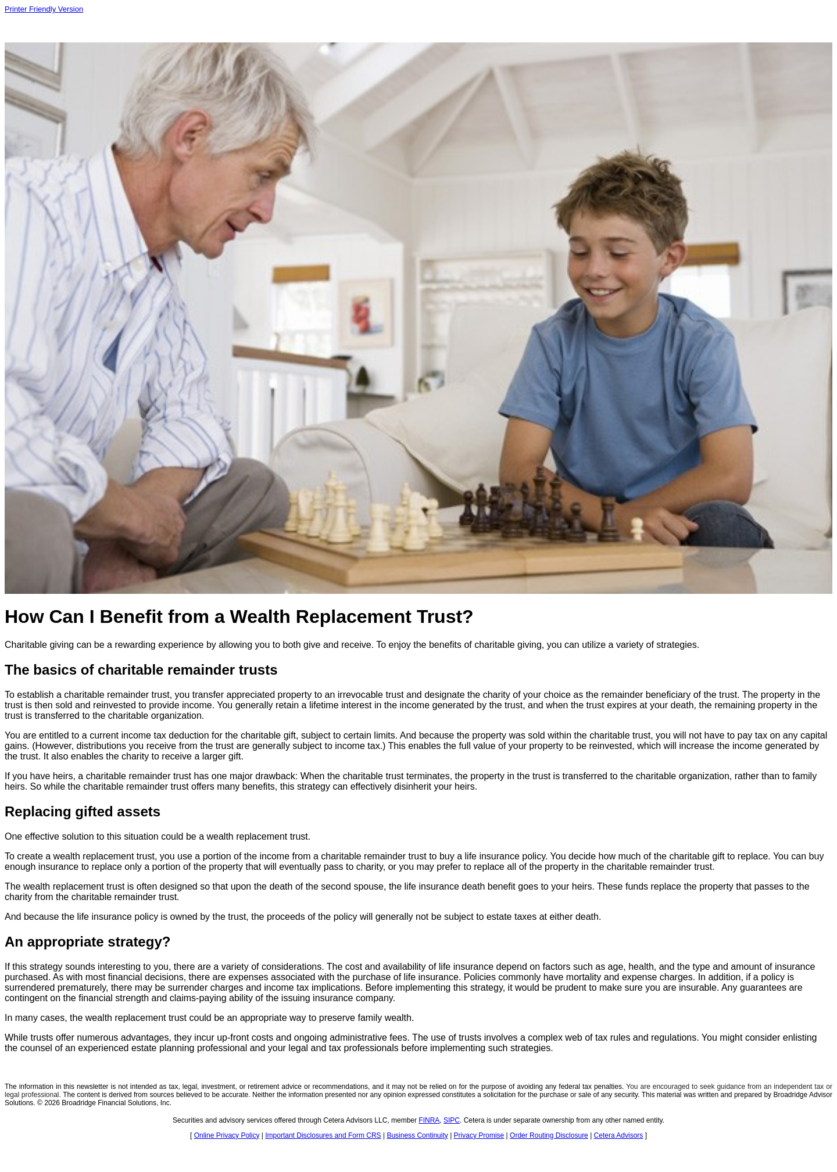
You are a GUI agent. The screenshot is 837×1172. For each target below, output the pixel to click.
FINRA (429, 1120)
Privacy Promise (479, 1135)
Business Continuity (417, 1135)
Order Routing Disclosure (549, 1135)
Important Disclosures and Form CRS (323, 1135)
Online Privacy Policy (227, 1135)
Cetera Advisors (618, 1135)
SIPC (451, 1120)
